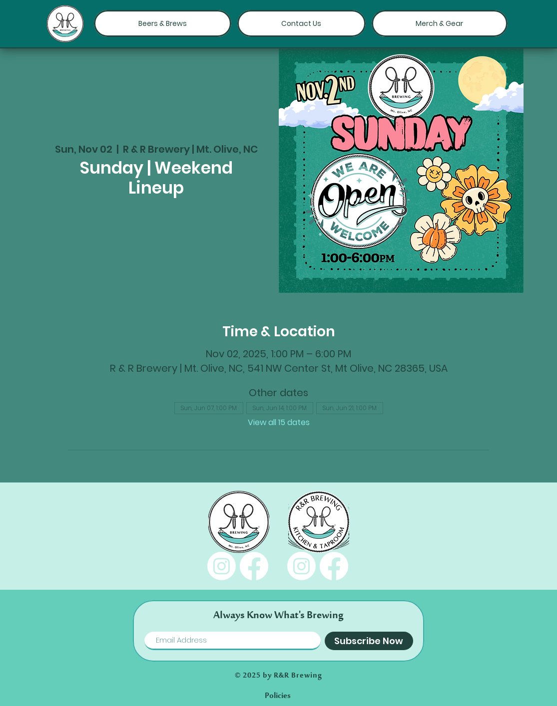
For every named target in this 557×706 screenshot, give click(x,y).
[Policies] (277, 696)
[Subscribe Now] (369, 641)
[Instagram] (221, 566)
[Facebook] (254, 566)
